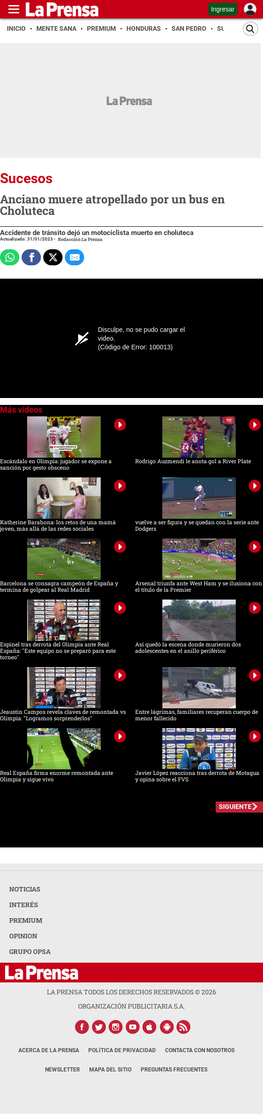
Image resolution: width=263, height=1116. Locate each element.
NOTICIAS (24, 889)
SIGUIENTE (235, 806)
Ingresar (222, 9)
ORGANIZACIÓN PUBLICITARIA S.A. (131, 1006)
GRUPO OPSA (30, 951)
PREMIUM (25, 920)
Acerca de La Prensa (48, 1050)
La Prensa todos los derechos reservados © (131, 991)
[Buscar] (250, 29)
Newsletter (62, 1069)
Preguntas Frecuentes (174, 1069)
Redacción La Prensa (80, 239)
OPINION (23, 935)
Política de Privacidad (122, 1050)
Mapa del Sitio (110, 1069)
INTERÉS (23, 904)
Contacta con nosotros (199, 1050)
